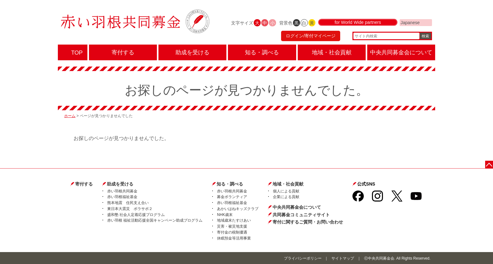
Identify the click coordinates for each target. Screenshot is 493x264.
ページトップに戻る (489, 165)
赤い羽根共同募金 (122, 191)
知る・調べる (230, 183)
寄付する (84, 183)
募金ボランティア (232, 197)
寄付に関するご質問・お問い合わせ (308, 221)
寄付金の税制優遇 (232, 232)
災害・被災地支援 (232, 226)
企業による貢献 (286, 197)
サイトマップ (342, 258)
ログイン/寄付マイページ (310, 36)
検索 (425, 36)
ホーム (69, 116)
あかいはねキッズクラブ (237, 209)
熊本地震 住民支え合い (128, 203)
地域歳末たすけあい (234, 220)
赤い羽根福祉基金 (122, 197)
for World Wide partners (358, 22)
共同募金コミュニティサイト (301, 214)
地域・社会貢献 (288, 183)
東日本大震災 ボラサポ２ (129, 209)
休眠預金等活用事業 (234, 238)
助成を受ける (120, 183)
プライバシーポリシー (303, 258)
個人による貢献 (286, 191)
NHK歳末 (224, 215)
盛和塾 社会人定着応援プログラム (136, 215)
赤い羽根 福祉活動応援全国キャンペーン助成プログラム (154, 220)
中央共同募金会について (297, 207)
